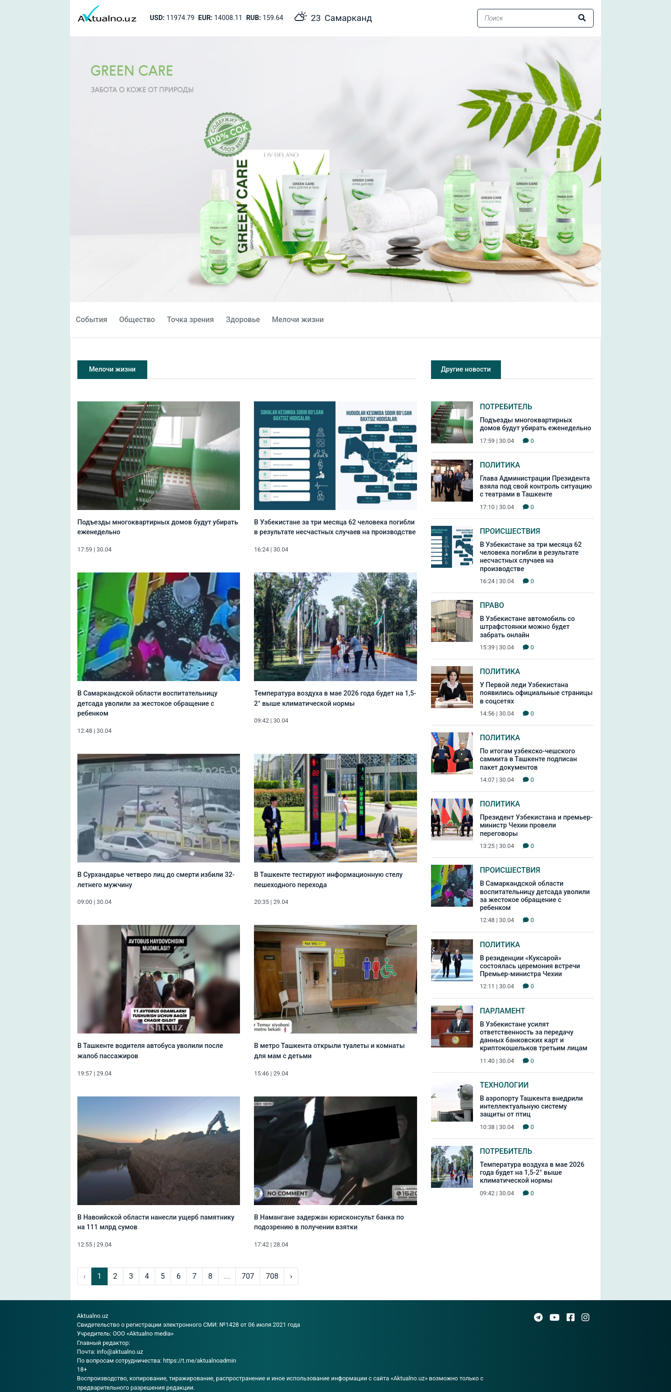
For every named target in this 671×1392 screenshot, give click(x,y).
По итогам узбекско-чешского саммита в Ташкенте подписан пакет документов (528, 759)
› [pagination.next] (291, 1276)
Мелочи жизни (297, 319)
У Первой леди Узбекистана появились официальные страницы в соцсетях (536, 693)
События (91, 319)
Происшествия (510, 531)
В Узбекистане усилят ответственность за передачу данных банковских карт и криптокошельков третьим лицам (534, 1036)
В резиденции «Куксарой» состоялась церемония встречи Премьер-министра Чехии (530, 966)
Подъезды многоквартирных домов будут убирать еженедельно (535, 424)
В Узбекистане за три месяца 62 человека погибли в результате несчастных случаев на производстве (531, 557)
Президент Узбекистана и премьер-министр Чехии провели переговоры (536, 825)
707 (247, 1276)
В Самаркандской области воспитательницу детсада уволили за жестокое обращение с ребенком (147, 703)
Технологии (504, 1085)
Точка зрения (190, 319)
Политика (500, 465)
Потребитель (506, 406)
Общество (137, 319)
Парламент (502, 1010)
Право (492, 605)
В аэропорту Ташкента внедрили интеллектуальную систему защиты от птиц (531, 1107)
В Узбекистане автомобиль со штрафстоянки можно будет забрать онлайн (527, 627)
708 (272, 1276)
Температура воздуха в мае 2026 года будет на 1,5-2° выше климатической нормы (532, 1173)
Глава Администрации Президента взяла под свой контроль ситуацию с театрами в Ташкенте (536, 487)
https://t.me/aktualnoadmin (199, 1360)
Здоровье (243, 319)
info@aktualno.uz (120, 1351)
